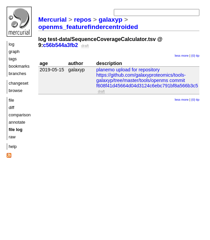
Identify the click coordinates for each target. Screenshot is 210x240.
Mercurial (52, 19)
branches (17, 73)
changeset (18, 83)
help (13, 146)
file (11, 100)
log (11, 44)
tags (13, 58)
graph (14, 51)
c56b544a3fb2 (60, 45)
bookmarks (19, 66)
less (177, 55)
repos (82, 19)
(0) (193, 55)
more (185, 55)
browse (15, 90)
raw (12, 136)
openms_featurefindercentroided (88, 26)
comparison (20, 114)
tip (197, 55)
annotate (17, 122)
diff (11, 107)
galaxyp (110, 19)
